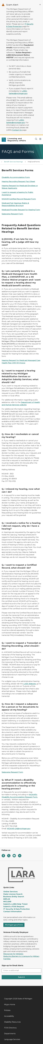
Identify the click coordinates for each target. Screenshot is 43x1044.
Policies (7, 1010)
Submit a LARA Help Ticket (15, 904)
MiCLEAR (7, 902)
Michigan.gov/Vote (14, 925)
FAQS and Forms (34, 161)
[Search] (36, 139)
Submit (21, 977)
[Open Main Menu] (40, 139)
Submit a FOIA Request (13, 907)
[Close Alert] (40, 4)
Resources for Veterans (13, 954)
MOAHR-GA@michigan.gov (18, 829)
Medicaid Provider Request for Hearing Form (21, 210)
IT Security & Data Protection (16, 909)
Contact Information (12, 912)
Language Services (12, 1039)
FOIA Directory (10, 1028)
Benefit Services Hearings (13, 161)
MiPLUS (6, 899)
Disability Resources (12, 1022)
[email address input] (21, 970)
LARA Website (29, 684)
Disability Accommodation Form (16, 177)
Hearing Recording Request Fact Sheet (18, 182)
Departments (9, 1034)
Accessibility (9, 1016)
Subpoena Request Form (12, 214)
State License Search (12, 894)
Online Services (10, 892)
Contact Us (17, 130)
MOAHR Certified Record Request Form (19, 199)
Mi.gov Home (9, 1005)
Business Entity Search (13, 897)
